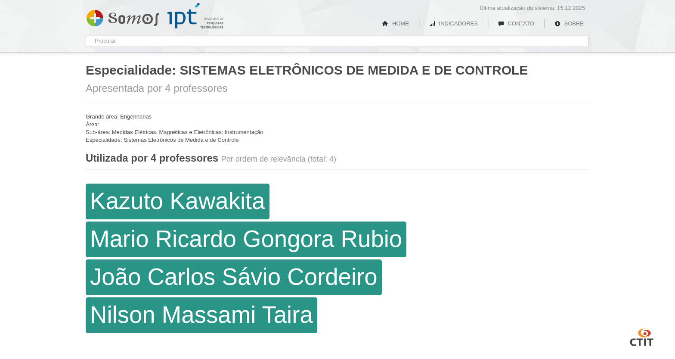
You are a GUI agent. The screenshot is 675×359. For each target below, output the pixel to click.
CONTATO (516, 23)
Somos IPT (123, 16)
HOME (395, 23)
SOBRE (569, 23)
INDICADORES (453, 23)
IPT (195, 16)
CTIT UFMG (641, 336)
